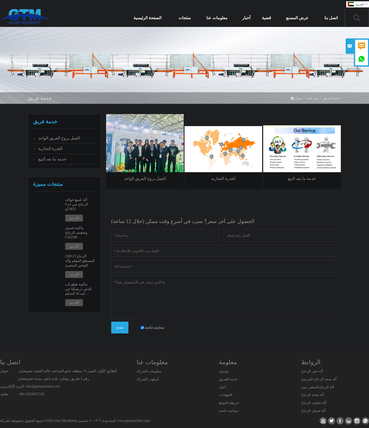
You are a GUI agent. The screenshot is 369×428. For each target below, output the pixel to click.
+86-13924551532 (31, 394)
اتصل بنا (331, 18)
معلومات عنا (217, 18)
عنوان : (5, 371)
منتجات (184, 18)
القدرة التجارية (50, 148)
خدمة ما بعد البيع (52, 159)
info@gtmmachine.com (43, 386)
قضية (266, 18)
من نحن (312, 98)
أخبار (246, 18)
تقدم (119, 327)
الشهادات (225, 395)
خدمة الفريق (228, 379)
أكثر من (74, 218)
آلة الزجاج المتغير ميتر (317, 387)
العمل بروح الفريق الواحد (59, 138)
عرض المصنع (297, 18)
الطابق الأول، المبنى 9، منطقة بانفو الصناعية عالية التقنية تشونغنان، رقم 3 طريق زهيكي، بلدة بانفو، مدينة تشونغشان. (67, 375)
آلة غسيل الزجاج (313, 411)
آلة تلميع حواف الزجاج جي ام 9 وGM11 (76, 204)
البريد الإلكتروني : (13, 386)
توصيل (224, 371)
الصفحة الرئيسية (147, 18)
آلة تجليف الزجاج (313, 403)
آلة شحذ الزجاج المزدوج (319, 379)
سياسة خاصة (229, 411)
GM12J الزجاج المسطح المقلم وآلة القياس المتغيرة (80, 260)
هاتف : (4, 394)
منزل (296, 98)
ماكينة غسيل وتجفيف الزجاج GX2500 (76, 232)
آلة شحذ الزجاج (312, 395)
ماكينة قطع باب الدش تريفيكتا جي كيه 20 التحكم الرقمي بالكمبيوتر (78, 289)
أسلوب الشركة (148, 379)
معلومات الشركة (149, 371)
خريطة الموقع (229, 403)
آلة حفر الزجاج (312, 371)
